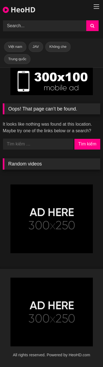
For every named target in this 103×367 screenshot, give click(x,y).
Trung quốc (17, 59)
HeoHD (19, 10)
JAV (36, 47)
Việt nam (15, 47)
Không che (57, 47)
